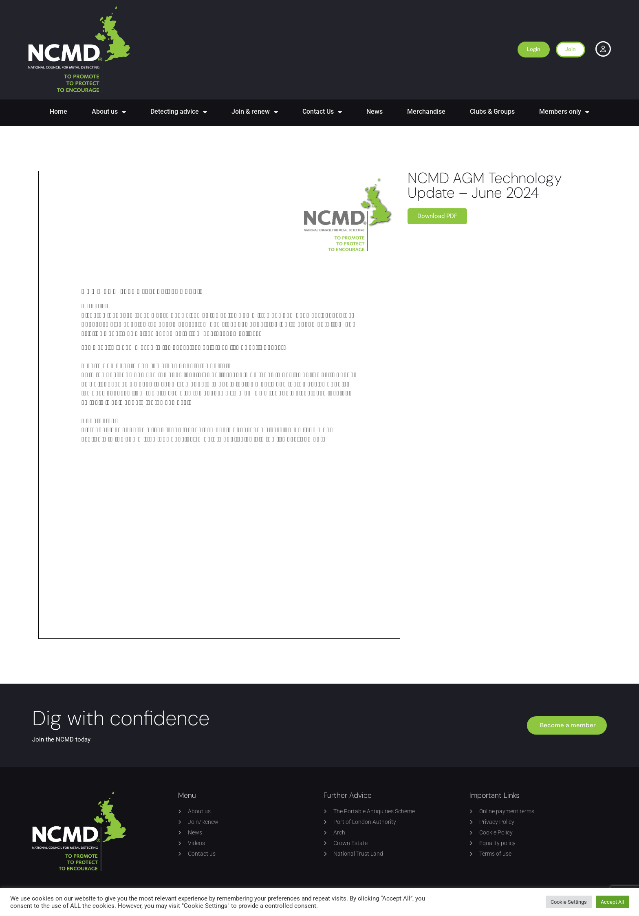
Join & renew (254, 111)
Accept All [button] (612, 902)
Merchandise (426, 111)
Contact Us (322, 111)
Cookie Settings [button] (569, 902)
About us (109, 111)
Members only (564, 111)
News (374, 111)
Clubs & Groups (492, 111)
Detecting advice (178, 111)
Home (58, 111)
